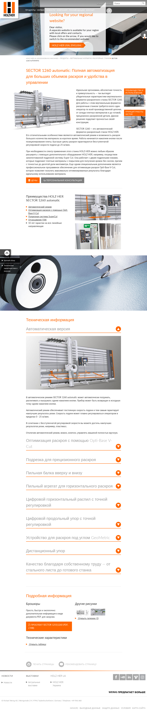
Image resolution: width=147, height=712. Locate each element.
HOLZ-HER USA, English (66, 45)
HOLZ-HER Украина (58, 684)
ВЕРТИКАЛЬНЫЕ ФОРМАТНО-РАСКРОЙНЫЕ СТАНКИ (90, 58)
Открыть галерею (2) (88, 618)
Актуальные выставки (34, 684)
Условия (126, 708)
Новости (8, 682)
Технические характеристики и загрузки (10, 268)
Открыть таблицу (37, 644)
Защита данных (110, 708)
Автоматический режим (40, 207)
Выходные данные (90, 708)
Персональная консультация (62, 180)
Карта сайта (138, 708)
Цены (32, 180)
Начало (74, 708)
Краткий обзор (9, 260)
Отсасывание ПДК (37, 219)
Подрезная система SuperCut (42, 216)
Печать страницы (43, 664)
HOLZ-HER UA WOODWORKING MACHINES (42, 58)
